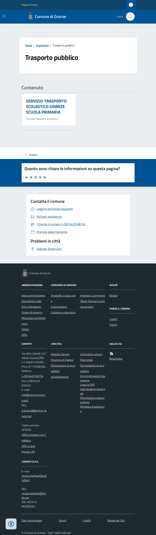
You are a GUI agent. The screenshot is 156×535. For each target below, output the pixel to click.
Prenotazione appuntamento (92, 400)
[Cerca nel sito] (128, 16)
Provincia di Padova (62, 360)
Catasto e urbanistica (63, 312)
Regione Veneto (30, 5)
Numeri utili (28, 452)
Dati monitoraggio (32, 520)
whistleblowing (60, 377)
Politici (25, 329)
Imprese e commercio (92, 295)
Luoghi (113, 319)
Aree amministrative (33, 295)
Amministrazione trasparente (92, 378)
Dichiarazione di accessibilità (63, 368)
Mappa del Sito (116, 520)
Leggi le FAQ (87, 385)
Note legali (86, 360)
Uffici (24, 335)
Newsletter (116, 358)
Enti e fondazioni (31, 307)
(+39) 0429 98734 (32, 376)
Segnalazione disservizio (92, 391)
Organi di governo (32, 312)
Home (28, 45)
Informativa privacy (91, 354)
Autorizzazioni (59, 307)
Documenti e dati (31, 301)
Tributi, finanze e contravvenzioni (92, 304)
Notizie (113, 295)
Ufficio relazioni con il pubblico (34, 437)
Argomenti (42, 45)
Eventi (113, 325)
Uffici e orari (28, 446)
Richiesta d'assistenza (92, 409)
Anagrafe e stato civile (63, 298)
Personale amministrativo (34, 321)
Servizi (62, 520)
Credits (87, 520)
